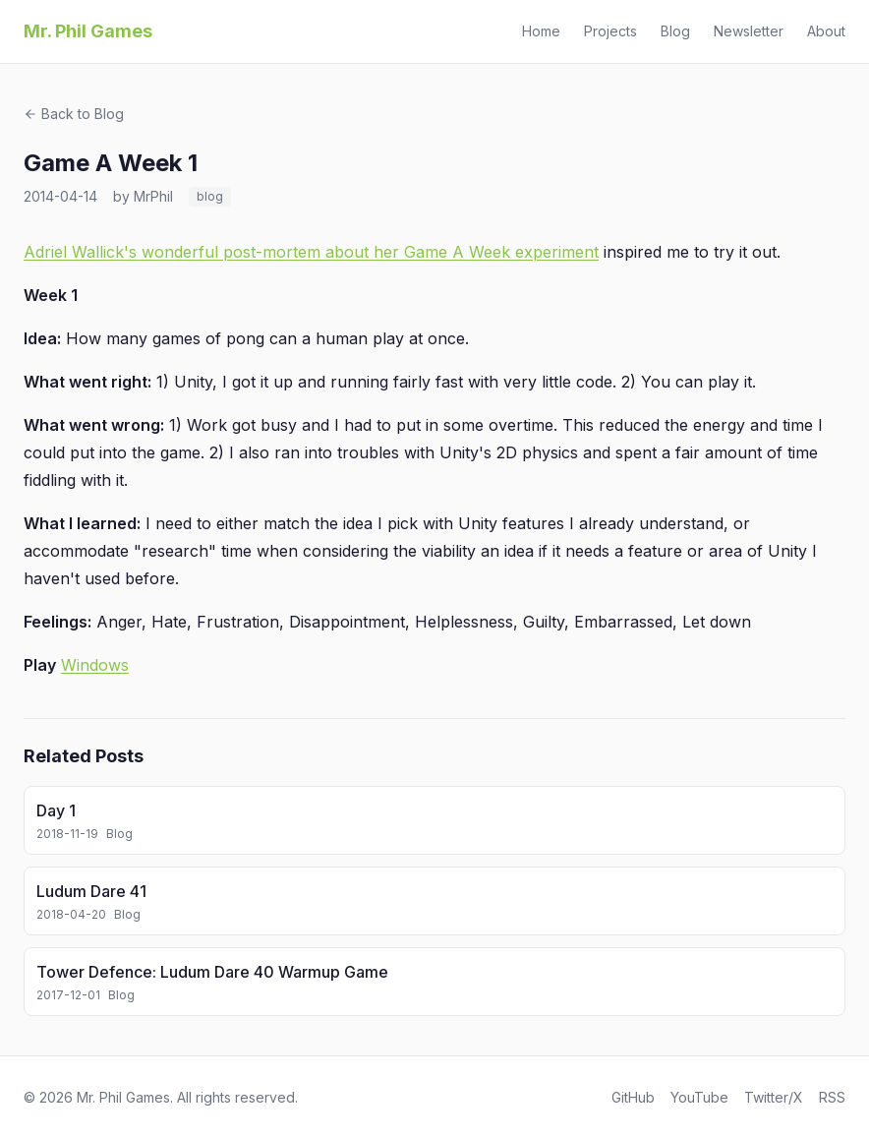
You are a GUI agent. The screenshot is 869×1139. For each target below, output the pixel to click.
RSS (832, 1097)
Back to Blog (74, 113)
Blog (675, 31)
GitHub (633, 1097)
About (826, 31)
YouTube (699, 1097)
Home (541, 31)
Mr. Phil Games (88, 31)
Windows (95, 665)
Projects (610, 31)
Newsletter (748, 31)
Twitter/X (773, 1097)
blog (210, 196)
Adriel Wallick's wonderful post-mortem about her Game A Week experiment (311, 252)
